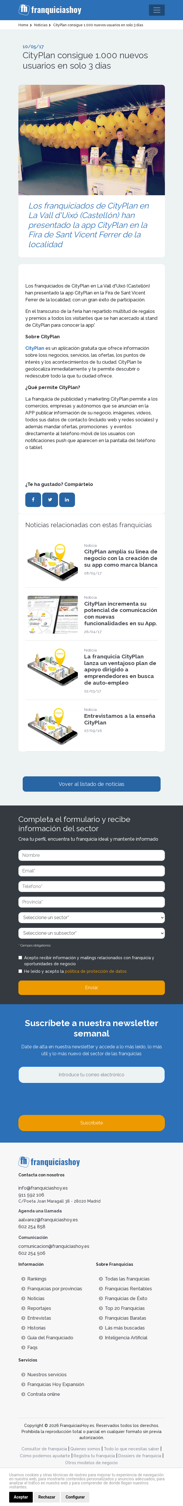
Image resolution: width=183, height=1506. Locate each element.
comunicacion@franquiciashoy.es (53, 1246)
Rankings (34, 1279)
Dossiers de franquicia (139, 1456)
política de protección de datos (96, 971)
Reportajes (36, 1308)
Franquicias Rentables (125, 1288)
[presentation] (62, 1099)
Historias (33, 1328)
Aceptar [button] (21, 1497)
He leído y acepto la (75, 971)
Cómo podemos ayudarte (45, 1456)
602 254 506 (31, 1253)
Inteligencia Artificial (123, 1337)
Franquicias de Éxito (123, 1298)
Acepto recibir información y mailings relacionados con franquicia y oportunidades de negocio (89, 960)
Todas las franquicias (124, 1279)
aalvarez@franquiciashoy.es (48, 1220)
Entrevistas (36, 1318)
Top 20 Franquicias (122, 1308)
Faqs (29, 1347)
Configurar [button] (75, 1497)
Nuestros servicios (44, 1374)
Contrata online (40, 1394)
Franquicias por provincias (51, 1288)
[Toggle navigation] (157, 10)
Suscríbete (91, 1123)
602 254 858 (31, 1226)
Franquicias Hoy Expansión (52, 1384)
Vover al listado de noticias (91, 784)
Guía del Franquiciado (47, 1337)
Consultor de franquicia (44, 1449)
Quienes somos (85, 1449)
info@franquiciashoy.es (43, 1188)
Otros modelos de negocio (91, 1462)
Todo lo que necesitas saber (131, 1449)
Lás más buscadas (122, 1328)
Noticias (33, 1298)
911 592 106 (31, 1195)
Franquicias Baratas (122, 1318)
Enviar (91, 987)
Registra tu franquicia (94, 1456)
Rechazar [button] (46, 1497)
